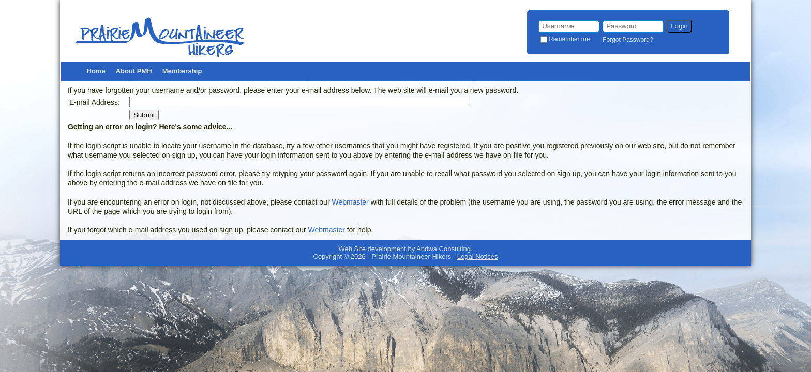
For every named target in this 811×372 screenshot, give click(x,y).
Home (96, 71)
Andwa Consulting (443, 249)
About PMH (134, 71)
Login (679, 26)
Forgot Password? (628, 39)
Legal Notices (477, 256)
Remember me (569, 39)
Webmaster (350, 202)
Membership (182, 71)
